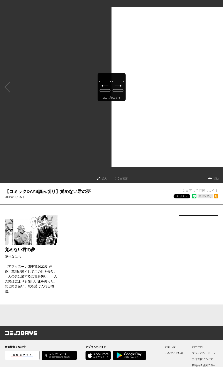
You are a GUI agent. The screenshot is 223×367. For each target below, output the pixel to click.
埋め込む (207, 196)
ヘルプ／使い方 (174, 353)
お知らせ (170, 346)
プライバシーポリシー (205, 353)
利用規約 (197, 346)
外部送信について (202, 359)
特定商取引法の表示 (204, 365)
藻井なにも (13, 256)
